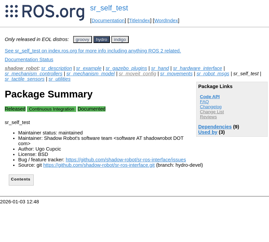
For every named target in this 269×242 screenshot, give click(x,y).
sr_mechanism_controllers (33, 73)
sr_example (89, 68)
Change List (212, 111)
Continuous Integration (51, 109)
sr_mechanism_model (90, 73)
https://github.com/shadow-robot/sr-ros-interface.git (99, 165)
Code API (210, 96)
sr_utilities (59, 79)
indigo (120, 39)
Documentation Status (29, 59)
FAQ (204, 101)
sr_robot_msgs (213, 73)
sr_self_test (109, 8)
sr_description (56, 68)
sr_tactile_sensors (24, 79)
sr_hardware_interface (197, 68)
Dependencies (215, 126)
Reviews (208, 116)
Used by (207, 132)
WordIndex (166, 20)
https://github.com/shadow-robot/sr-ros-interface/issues (126, 159)
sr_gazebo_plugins (126, 68)
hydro (101, 39)
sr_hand (160, 68)
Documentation (108, 20)
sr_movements (176, 73)
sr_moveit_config (137, 73)
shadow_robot (21, 68)
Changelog (210, 106)
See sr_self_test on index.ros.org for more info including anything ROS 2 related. (93, 50)
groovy (82, 39)
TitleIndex (139, 20)
